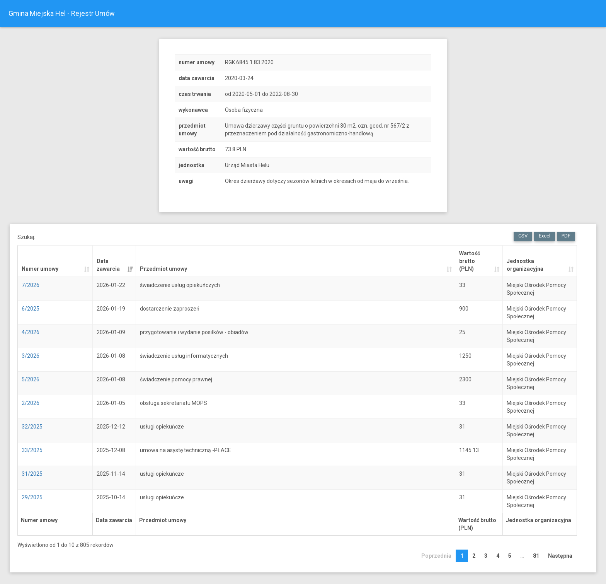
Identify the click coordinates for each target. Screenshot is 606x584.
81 (536, 556)
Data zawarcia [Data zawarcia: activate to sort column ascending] (108, 265)
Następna (560, 556)
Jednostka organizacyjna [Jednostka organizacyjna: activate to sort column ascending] (525, 265)
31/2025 (32, 474)
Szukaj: (57, 237)
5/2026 (30, 379)
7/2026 (30, 285)
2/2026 (30, 403)
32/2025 (32, 426)
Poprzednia (436, 556)
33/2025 (32, 450)
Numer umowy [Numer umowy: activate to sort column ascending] (40, 269)
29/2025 (32, 497)
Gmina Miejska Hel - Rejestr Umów (62, 13)
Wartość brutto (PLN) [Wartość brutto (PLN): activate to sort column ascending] (469, 261)
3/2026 (30, 356)
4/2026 (30, 332)
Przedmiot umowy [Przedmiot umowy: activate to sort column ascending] (163, 269)
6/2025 (30, 309)
